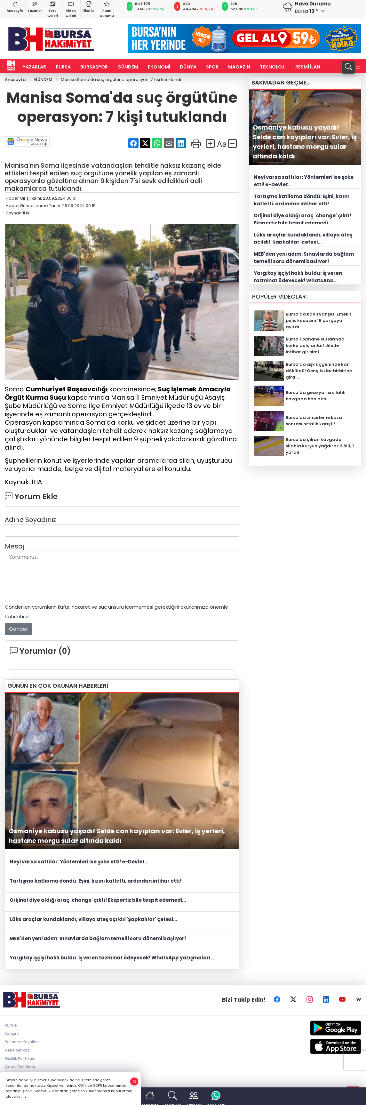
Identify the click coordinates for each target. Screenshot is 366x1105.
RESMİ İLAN (307, 67)
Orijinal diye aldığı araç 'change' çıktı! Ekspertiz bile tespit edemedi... (98, 900)
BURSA (63, 67)
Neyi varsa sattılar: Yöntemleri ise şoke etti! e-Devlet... (79, 862)
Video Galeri (70, 9)
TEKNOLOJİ (273, 67)
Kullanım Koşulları (22, 1042)
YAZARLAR (34, 67)
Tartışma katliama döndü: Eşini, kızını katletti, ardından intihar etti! (95, 881)
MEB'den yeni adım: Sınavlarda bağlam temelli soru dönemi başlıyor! (98, 938)
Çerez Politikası (20, 1067)
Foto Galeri (52, 9)
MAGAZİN (239, 67)
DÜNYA (188, 67)
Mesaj (14, 546)
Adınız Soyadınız (30, 520)
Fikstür (88, 6)
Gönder (18, 629)
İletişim (12, 1034)
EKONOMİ (159, 67)
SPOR (212, 67)
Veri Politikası (17, 1050)
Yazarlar (35, 6)
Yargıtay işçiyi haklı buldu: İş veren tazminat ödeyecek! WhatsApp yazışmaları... (112, 958)
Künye (11, 1025)
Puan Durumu (106, 9)
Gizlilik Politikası (20, 1058)
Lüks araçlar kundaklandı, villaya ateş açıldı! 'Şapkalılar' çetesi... (93, 919)
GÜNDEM (127, 67)
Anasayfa (15, 6)
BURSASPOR (94, 67)
